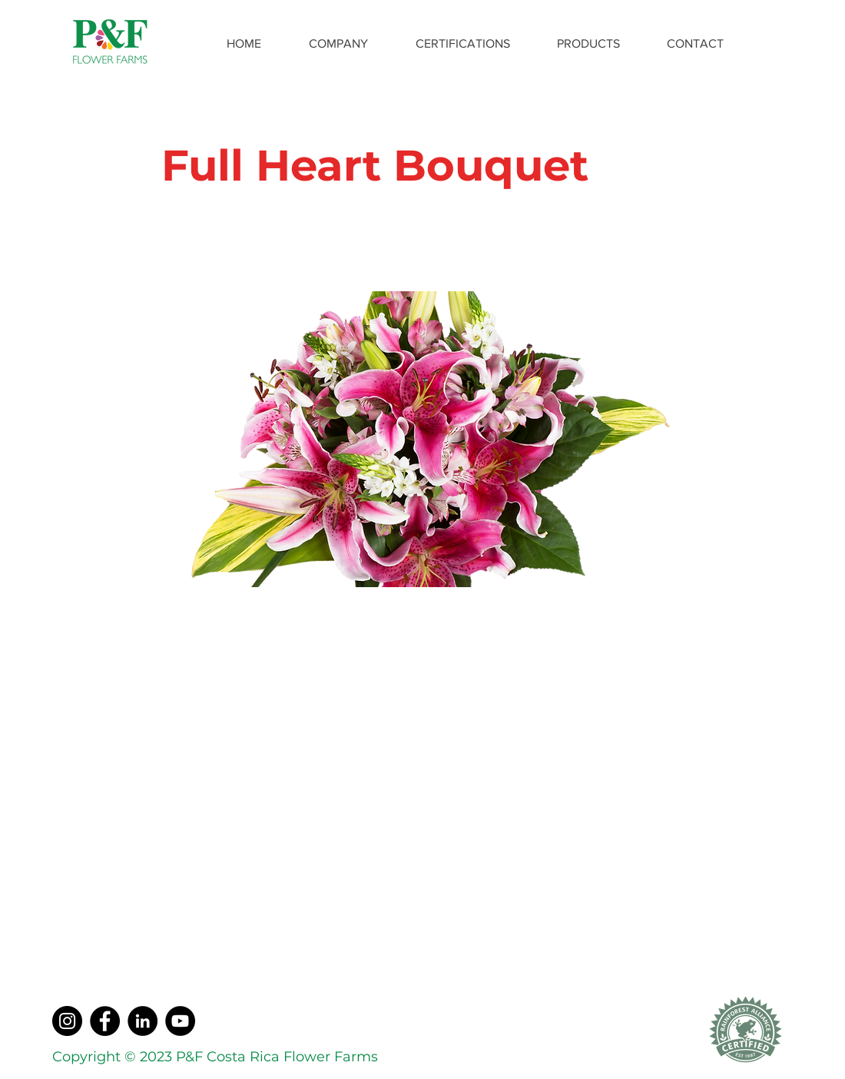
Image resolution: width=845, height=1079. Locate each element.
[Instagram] (67, 1021)
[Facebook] (105, 1021)
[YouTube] (180, 1021)
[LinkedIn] (142, 1021)
